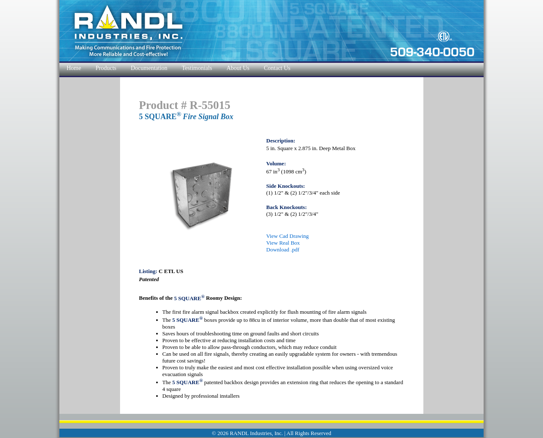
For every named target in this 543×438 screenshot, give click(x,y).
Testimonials (197, 68)
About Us (238, 68)
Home (74, 68)
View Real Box (283, 243)
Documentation (149, 68)
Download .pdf (282, 249)
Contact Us (277, 68)
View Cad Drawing (287, 236)
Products (105, 68)
